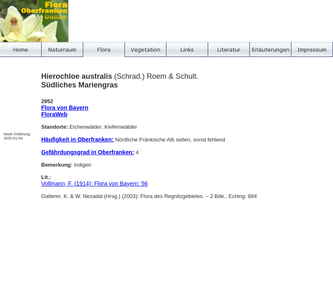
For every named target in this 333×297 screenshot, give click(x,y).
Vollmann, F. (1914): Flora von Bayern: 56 (94, 183)
